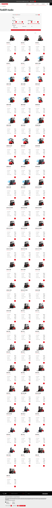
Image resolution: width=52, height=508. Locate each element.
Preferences (7, 503)
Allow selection (15, 505)
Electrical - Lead (24, 26)
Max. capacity (8, 68)
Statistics (13, 502)
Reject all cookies (9, 505)
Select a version (33, 1)
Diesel (14, 26)
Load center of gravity (9, 71)
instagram (45, 493)
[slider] (12, 23)
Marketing (13, 503)
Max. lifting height (8, 46)
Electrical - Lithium (15, 27)
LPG (31, 26)
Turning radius (8, 49)
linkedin (46, 493)
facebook (43, 493)
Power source (37, 380)
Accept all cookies (23, 505)
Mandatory (7, 502)
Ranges (13, 17)
